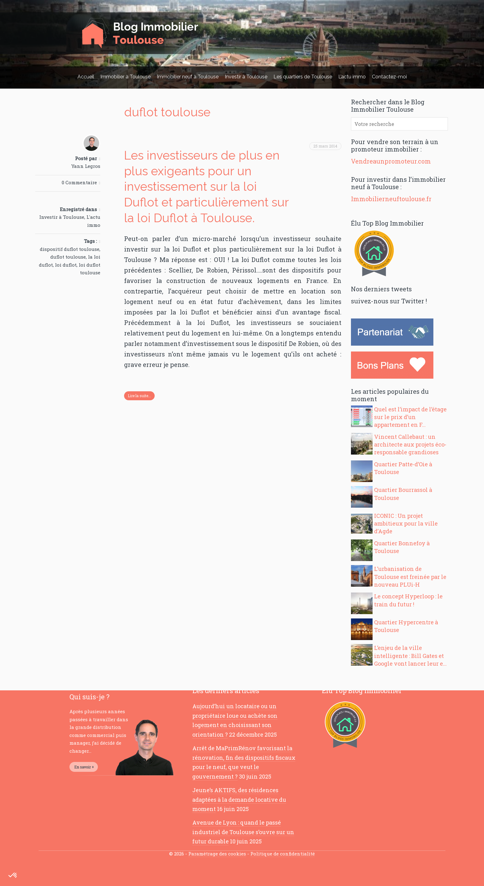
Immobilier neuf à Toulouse (188, 77)
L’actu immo (352, 77)
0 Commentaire (79, 182)
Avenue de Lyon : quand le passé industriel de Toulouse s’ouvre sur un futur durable (243, 832)
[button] (13, 875)
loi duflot (66, 265)
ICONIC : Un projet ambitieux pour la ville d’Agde (406, 523)
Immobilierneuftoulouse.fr (391, 199)
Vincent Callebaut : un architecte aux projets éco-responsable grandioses (410, 444)
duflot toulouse (68, 257)
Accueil (85, 77)
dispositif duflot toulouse (69, 249)
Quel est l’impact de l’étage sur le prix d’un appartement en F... (410, 417)
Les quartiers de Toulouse (302, 77)
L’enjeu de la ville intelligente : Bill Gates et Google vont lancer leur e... (410, 655)
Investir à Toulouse (246, 77)
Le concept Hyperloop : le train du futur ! (408, 600)
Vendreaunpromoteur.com (391, 161)
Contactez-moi (389, 77)
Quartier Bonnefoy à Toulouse (402, 547)
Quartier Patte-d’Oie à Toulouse (403, 468)
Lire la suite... (139, 395)
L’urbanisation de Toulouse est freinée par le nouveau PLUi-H (410, 576)
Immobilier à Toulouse (125, 77)
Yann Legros (85, 166)
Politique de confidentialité (282, 854)
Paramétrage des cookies (217, 854)
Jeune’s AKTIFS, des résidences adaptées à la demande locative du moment (239, 799)
